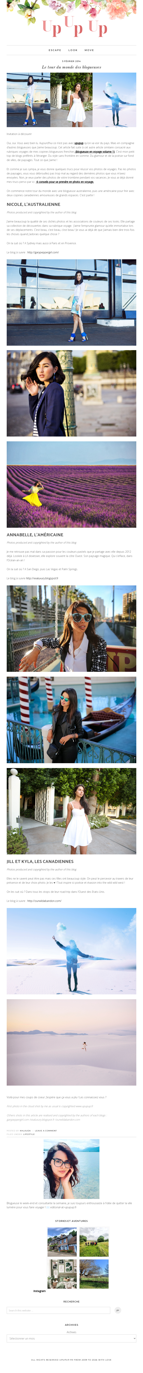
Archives (71, 1332)
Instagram (39, 1291)
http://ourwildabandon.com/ (44, 901)
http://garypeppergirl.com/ (43, 252)
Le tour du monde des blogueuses (71, 67)
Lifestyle (29, 1134)
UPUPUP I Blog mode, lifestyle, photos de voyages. (71, 18)
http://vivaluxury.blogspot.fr (42, 578)
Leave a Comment (46, 1131)
